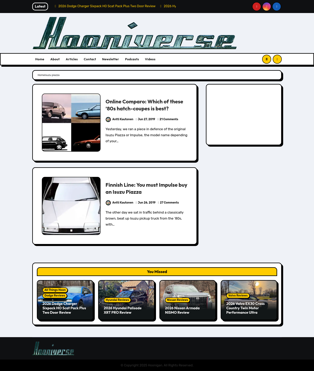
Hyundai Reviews (117, 300)
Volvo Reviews (238, 295)
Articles (72, 59)
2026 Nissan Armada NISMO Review (182, 310)
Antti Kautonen (119, 119)
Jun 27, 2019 (146, 119)
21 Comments (169, 119)
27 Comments (169, 202)
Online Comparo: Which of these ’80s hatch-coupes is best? (146, 105)
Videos (150, 59)
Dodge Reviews (54, 295)
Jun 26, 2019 (146, 202)
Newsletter (110, 59)
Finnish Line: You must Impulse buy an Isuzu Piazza (143, 188)
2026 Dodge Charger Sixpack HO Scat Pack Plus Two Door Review (64, 308)
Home (39, 59)
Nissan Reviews (177, 300)
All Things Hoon (55, 290)
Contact (90, 59)
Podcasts (132, 59)
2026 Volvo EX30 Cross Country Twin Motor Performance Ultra (245, 308)
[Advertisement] (244, 116)
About (55, 59)
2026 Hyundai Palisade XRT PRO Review (123, 310)
